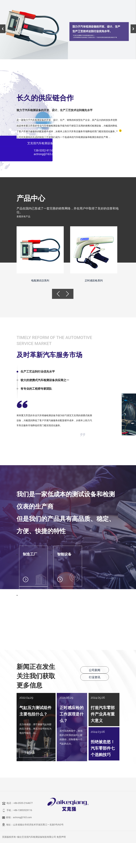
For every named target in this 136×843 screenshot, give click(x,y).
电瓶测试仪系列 (40, 280)
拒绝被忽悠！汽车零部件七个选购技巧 (103, 748)
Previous (2, 28)
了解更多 (29, 752)
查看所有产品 (23, 216)
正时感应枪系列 (94, 280)
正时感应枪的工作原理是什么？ (72, 714)
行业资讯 (94, 677)
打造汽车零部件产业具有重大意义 (103, 714)
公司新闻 (94, 670)
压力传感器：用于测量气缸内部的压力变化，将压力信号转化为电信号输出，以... (35, 728)
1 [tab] (120, 131)
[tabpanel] (67, 117)
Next (133, 28)
